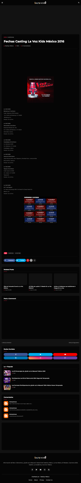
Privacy (42, 480)
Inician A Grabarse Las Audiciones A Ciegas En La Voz (64, 287)
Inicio (5, 37)
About (36, 480)
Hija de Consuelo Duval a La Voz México (13, 287)
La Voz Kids (17, 253)
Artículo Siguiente (74, 342)
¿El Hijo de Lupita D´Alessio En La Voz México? (40, 287)
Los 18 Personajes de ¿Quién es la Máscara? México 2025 (28, 371)
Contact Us (49, 480)
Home (30, 480)
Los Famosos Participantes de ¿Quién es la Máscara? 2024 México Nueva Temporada (37, 385)
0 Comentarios (26, 46)
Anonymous (13, 402)
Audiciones (11, 37)
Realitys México (44, 476)
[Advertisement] (40, 19)
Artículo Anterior (6, 342)
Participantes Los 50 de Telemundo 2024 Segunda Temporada (30, 378)
